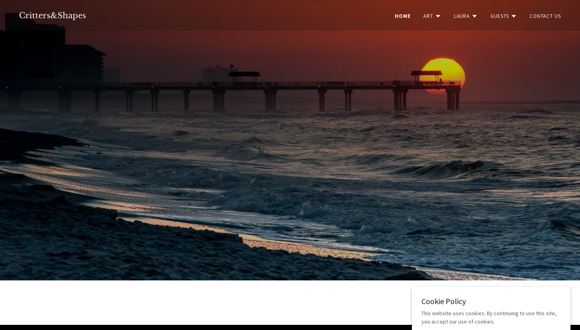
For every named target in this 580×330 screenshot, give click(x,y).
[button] (432, 16)
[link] (52, 16)
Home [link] (403, 16)
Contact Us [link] (545, 16)
